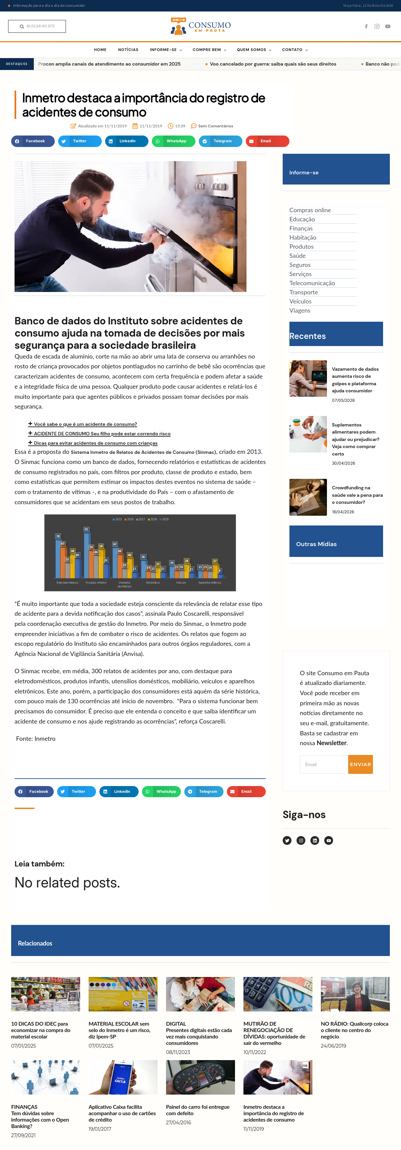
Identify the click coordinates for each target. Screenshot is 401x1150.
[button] (33, 141)
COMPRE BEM (207, 49)
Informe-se (304, 172)
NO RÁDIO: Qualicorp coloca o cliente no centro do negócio (354, 1029)
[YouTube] (388, 26)
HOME (100, 49)
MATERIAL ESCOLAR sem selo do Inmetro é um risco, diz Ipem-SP (119, 1029)
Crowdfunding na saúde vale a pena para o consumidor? (357, 495)
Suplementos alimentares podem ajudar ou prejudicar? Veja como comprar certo (355, 439)
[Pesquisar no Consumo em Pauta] (37, 26)
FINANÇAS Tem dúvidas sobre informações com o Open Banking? (40, 1116)
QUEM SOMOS (251, 49)
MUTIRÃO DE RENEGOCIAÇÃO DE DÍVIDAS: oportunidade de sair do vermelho (274, 1033)
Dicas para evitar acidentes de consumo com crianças (96, 443)
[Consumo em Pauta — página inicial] (200, 26)
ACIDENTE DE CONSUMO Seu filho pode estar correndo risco (102, 434)
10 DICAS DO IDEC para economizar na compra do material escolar (40, 1029)
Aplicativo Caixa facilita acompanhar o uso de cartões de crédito (122, 1113)
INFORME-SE (163, 49)
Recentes (307, 336)
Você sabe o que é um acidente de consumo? (85, 424)
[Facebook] (366, 26)
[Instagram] (377, 26)
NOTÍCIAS (128, 49)
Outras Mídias (316, 544)
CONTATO (292, 49)
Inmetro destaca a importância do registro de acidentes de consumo (273, 1113)
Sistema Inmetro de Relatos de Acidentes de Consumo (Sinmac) (143, 452)
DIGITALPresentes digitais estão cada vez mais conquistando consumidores (199, 1033)
